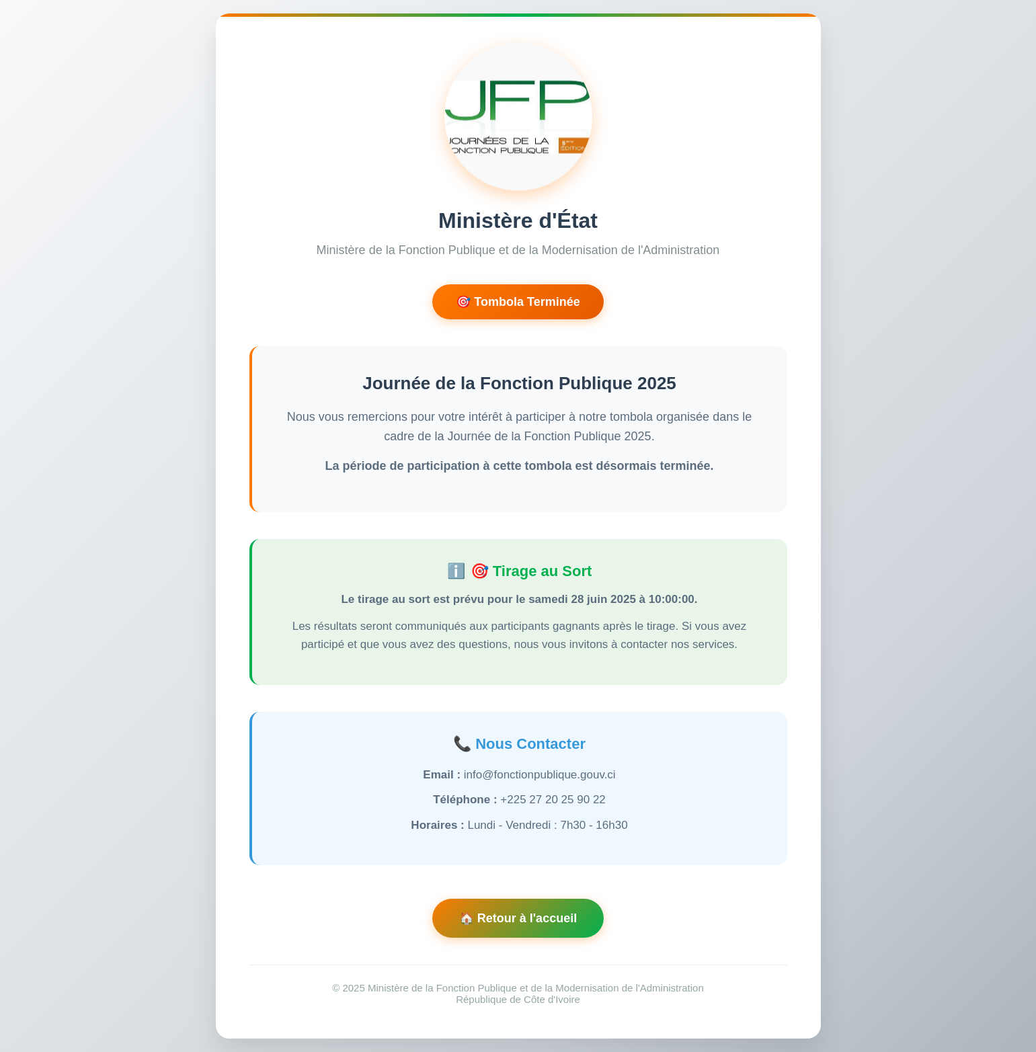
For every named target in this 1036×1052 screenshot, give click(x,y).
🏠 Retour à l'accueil (518, 918)
